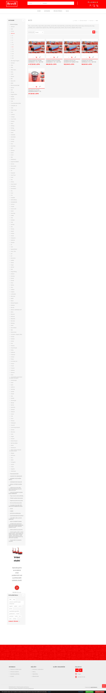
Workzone (13, 456)
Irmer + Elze (13, 252)
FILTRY (11, 509)
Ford (12, 194)
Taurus (12, 415)
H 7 (12, 41)
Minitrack (13, 317)
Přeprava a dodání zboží (15, 670)
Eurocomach (13, 167)
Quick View (40, 58)
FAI (11, 171)
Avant (12, 75)
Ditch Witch (13, 138)
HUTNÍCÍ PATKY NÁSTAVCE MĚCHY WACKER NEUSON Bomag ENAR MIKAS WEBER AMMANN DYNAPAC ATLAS (16, 526)
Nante (12, 326)
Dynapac (13, 151)
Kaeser (12, 263)
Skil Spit (12, 403)
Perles (12, 351)
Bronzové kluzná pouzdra (16, 504)
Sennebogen (13, 401)
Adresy (34, 672)
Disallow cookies (100, 691)
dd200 (15, 607)
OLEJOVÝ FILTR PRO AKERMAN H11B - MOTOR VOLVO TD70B (89, 63)
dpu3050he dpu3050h (14, 612)
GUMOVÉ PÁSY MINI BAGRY (16, 477)
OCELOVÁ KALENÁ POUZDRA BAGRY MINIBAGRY (16, 494)
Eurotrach (13, 169)
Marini (12, 301)
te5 (20, 617)
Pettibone (13, 353)
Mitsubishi (13, 319)
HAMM (12, 216)
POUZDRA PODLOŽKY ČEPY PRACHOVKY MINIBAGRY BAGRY (16, 507)
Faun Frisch (13, 176)
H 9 (12, 43)
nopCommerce (94, 688)
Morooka (13, 322)
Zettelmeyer (13, 472)
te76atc (14, 619)
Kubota (12, 286)
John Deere (13, 259)
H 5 (12, 39)
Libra (12, 288)
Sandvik (12, 392)
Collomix (13, 115)
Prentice (12, 358)
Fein (12, 180)
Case (12, 102)
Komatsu (13, 277)
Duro (12, 144)
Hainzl (12, 212)
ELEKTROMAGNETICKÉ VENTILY (16, 516)
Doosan (12, 140)
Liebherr (12, 290)
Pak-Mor (12, 337)
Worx (12, 458)
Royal (12, 383)
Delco (12, 124)
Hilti (12, 227)
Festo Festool (13, 185)
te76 (10, 619)
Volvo (12, 435)
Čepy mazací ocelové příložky (16, 497)
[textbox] (58, 3)
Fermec (12, 183)
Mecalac (12, 308)
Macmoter (13, 297)
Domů (75, 21)
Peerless (12, 346)
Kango (12, 266)
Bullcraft (12, 100)
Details (49, 691)
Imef (12, 248)
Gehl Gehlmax (14, 200)
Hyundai (12, 243)
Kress (12, 283)
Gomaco (13, 205)
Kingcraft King (14, 272)
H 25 (13, 59)
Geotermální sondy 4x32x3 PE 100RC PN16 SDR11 (15, 378)
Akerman (92, 21)
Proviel (12, 366)
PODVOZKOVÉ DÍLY (14, 474)
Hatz (12, 218)
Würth (12, 461)
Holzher (12, 234)
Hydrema (13, 241)
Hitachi (12, 232)
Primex (12, 360)
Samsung (13, 390)
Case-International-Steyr (16, 104)
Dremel (12, 142)
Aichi (12, 30)
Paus (12, 344)
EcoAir (12, 156)
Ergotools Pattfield (15, 162)
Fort (12, 196)
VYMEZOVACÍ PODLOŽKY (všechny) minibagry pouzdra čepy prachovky (15, 490)
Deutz (12, 133)
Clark (12, 108)
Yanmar (12, 465)
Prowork (12, 369)
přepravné (31, 689)
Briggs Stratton (14, 95)
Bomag (12, 93)
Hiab (12, 223)
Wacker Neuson (14, 442)
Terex (12, 419)
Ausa (12, 73)
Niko (12, 331)
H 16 (13, 54)
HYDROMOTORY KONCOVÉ (16, 483)
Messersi (13, 315)
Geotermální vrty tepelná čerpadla (15, 541)
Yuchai (12, 467)
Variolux (12, 430)
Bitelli (12, 84)
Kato (12, 270)
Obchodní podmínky (14, 675)
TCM (12, 417)
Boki (12, 91)
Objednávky (35, 675)
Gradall (12, 207)
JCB (11, 254)
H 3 (12, 36)
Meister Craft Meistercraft (16, 310)
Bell (11, 79)
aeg (14, 600)
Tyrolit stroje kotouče (15, 428)
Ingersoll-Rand (14, 250)
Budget (12, 97)
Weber (12, 446)
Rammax (13, 373)
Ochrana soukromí (14, 672)
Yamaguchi (13, 463)
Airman (12, 32)
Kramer (12, 279)
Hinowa (12, 230)
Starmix (12, 406)
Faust (12, 178)
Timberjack (13, 424)
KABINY (11, 512)
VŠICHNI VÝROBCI (83, 21)
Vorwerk (12, 439)
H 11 (13, 48)
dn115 (20, 607)
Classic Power (14, 111)
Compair (13, 117)
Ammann (13, 64)
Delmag (12, 126)
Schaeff (12, 394)
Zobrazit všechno (13, 622)
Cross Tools (13, 120)
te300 (16, 617)
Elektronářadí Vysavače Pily (16, 530)
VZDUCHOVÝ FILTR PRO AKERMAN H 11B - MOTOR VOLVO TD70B (35, 63)
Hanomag (13, 214)
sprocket (11, 617)
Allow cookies (89, 691)
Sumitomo (13, 408)
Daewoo (12, 122)
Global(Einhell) (14, 203)
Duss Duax (13, 147)
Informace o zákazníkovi (37, 670)
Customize (80, 691)
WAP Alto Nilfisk (14, 444)
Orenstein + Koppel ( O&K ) (16, 335)
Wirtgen (12, 454)
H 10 (13, 45)
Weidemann (13, 448)
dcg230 (10, 607)
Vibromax (13, 433)
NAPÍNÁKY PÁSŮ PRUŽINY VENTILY (15, 480)
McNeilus (13, 306)
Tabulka (93, 33)
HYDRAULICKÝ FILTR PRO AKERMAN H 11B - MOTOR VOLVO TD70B (53, 63)
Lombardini (13, 295)
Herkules (13, 221)
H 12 (13, 50)
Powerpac (13, 355)
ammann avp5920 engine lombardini (15, 603)
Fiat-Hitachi (13, 187)
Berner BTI (13, 82)
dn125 (10, 609)
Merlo (12, 313)
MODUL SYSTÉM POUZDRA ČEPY (15, 486)
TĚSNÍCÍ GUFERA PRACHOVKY (16, 499)
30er (10, 600)
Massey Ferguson (14, 304)
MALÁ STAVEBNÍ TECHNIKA (16, 522)
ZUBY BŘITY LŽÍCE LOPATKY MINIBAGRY (15, 519)
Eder (12, 158)
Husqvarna (13, 239)
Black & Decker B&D (15, 86)
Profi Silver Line (14, 362)
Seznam (96, 33)
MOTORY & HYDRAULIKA (15, 514)
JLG (11, 257)
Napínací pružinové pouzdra (16, 501)
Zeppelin (13, 470)
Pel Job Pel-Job (14, 349)
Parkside (13, 340)
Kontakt (12, 677)
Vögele (12, 437)
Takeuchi (13, 412)
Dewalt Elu (13, 135)
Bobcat (12, 88)
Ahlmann (13, 27)
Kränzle (12, 281)
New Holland (13, 328)
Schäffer (12, 399)
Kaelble (12, 261)
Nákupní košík (96, 6)
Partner (12, 342)
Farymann (13, 174)
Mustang (12, 324)
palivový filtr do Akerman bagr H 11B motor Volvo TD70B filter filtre (34, 93)
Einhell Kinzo (13, 160)
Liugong (12, 292)
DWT (12, 149)
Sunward (13, 410)
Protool (12, 364)
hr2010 (17, 614)
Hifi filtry (12, 225)
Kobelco (12, 274)
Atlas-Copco (13, 70)
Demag (12, 129)
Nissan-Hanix (13, 333)
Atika (12, 66)
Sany (12, 397)
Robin (12, 375)
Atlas (12, 68)
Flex (12, 192)
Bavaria (12, 77)
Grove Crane (13, 209)
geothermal (12, 614)
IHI (11, 245)
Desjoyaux (13, 131)
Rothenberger (14, 381)
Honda (12, 236)
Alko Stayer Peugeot (15, 61)
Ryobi (12, 386)
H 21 (13, 57)
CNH (12, 113)
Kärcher (12, 268)
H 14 (13, 52)
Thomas (12, 421)
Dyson (12, 153)
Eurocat (12, 165)
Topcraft (13, 426)
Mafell (12, 299)
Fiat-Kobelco (13, 189)
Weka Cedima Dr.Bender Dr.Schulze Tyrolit (15, 451)
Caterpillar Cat (14, 106)
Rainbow (13, 371)
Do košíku (36, 58)
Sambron (13, 388)
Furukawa (13, 198)
